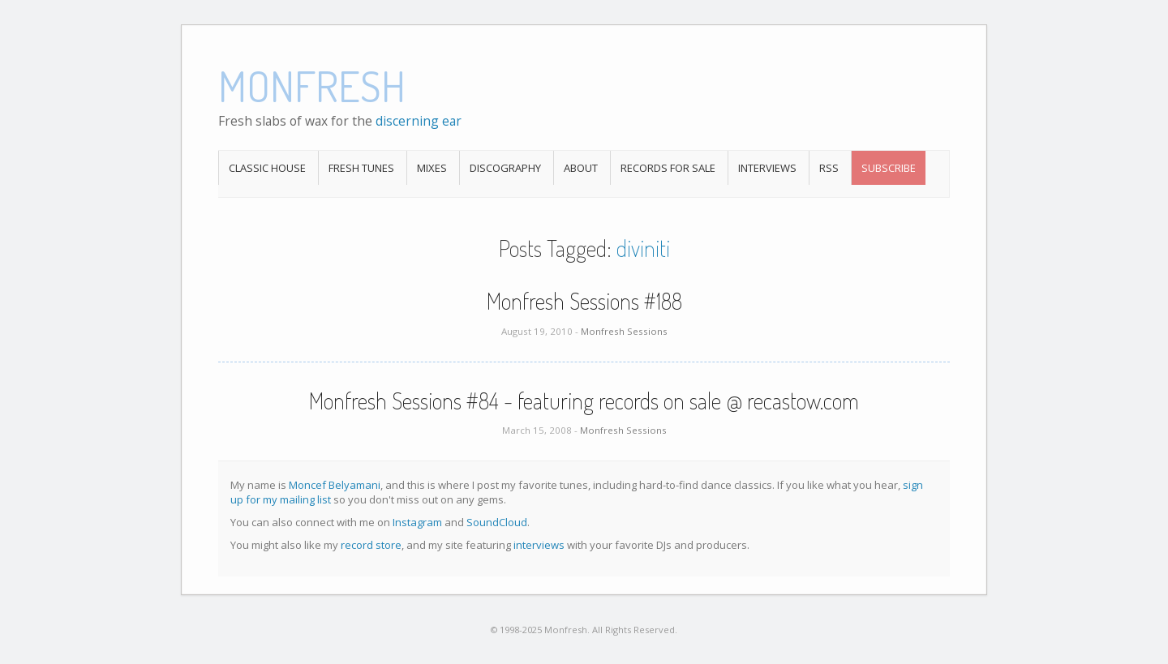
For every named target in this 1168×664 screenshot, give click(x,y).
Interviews (767, 168)
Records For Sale (667, 168)
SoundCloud (496, 522)
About (581, 168)
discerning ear (419, 121)
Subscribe (888, 168)
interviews (539, 545)
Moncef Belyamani (334, 485)
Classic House (267, 168)
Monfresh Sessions (624, 331)
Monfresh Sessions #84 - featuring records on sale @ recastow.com (584, 400)
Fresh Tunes (361, 168)
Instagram (417, 522)
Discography (505, 168)
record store (371, 545)
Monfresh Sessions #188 (584, 300)
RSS (829, 168)
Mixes (432, 168)
